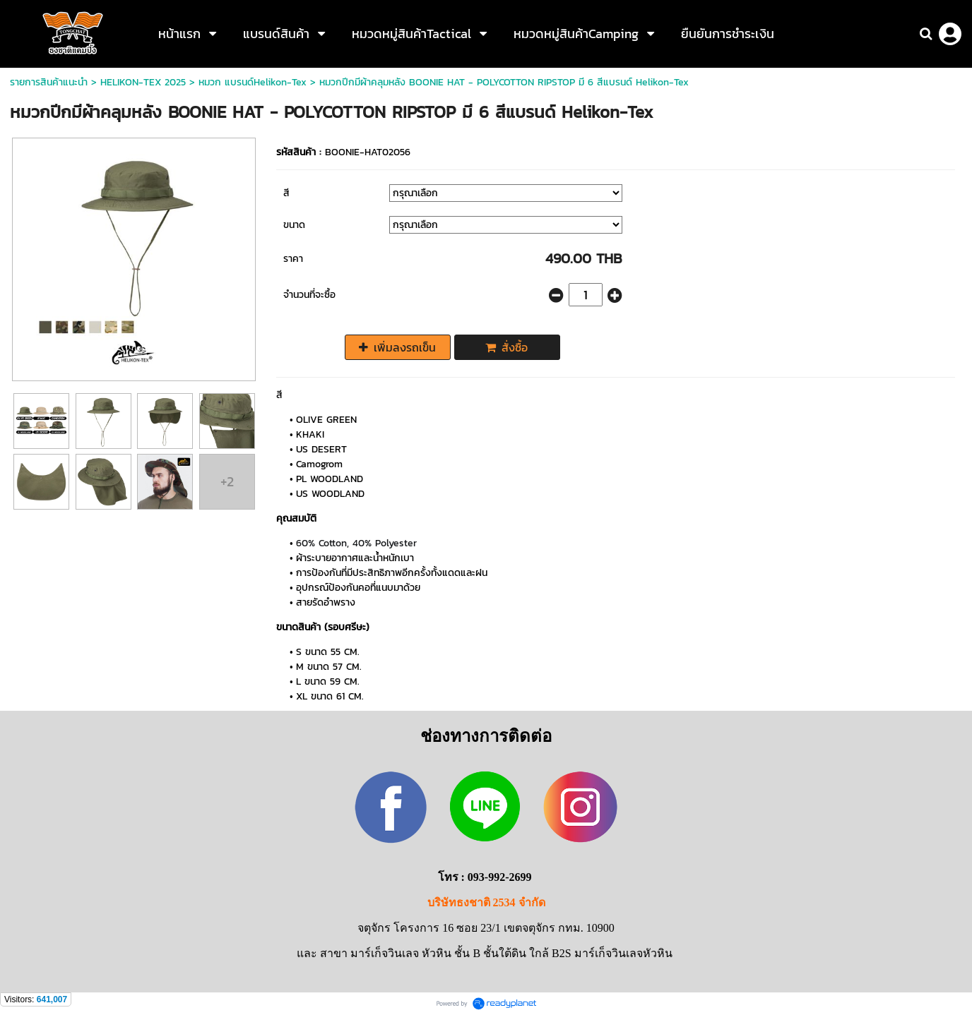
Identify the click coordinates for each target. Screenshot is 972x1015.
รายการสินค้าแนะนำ (49, 82)
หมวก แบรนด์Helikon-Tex (252, 82)
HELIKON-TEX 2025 (143, 82)
